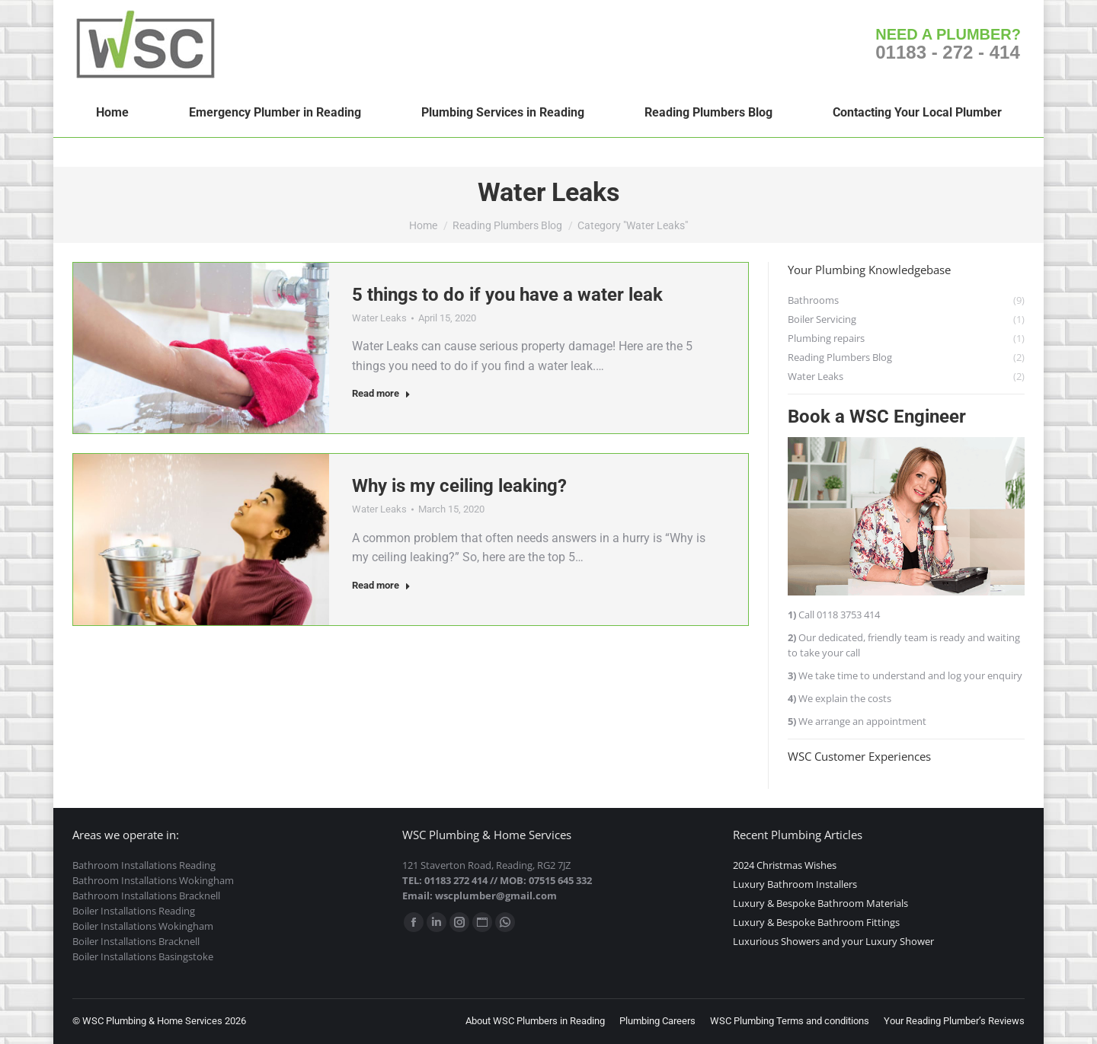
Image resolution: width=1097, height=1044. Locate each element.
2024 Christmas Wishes (784, 865)
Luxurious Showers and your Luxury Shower (833, 941)
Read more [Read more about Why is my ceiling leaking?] (381, 585)
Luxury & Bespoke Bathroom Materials (820, 903)
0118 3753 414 (848, 614)
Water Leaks (379, 318)
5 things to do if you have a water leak (507, 294)
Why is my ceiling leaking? (459, 485)
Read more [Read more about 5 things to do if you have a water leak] (381, 393)
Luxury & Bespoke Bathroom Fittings (816, 922)
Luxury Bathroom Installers (795, 884)
